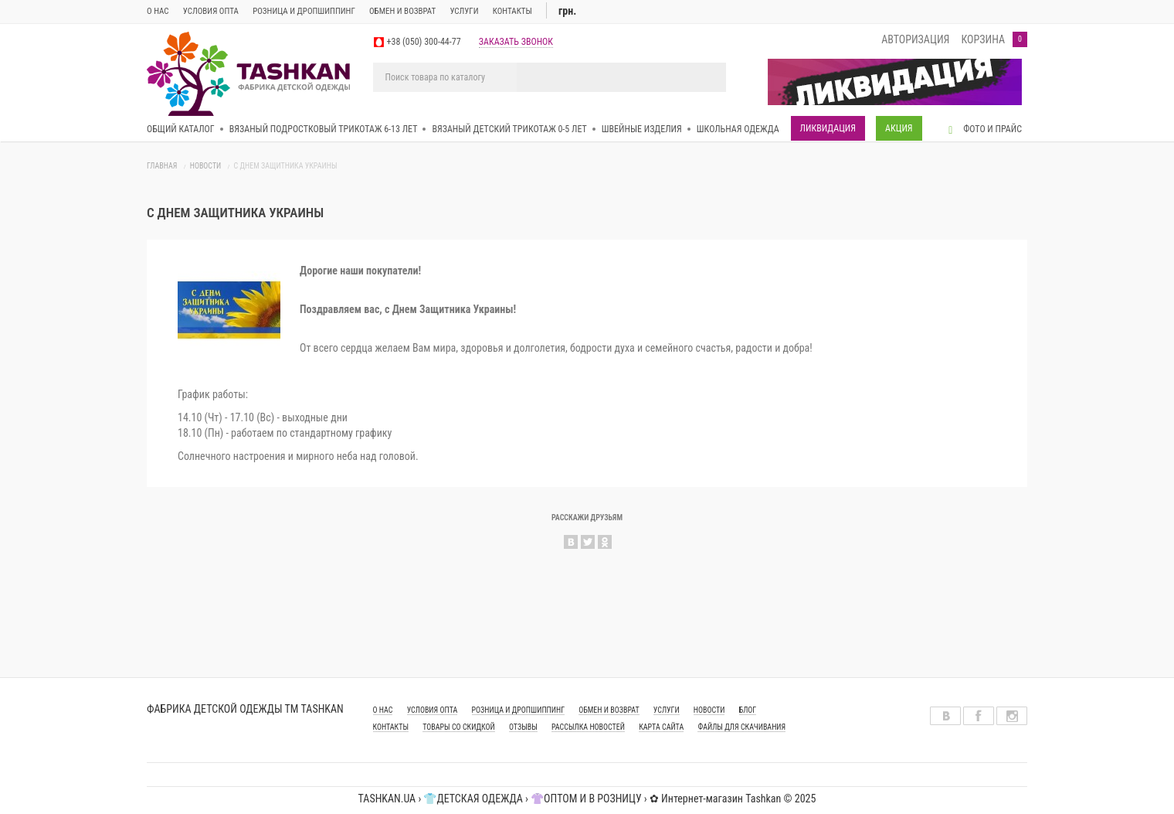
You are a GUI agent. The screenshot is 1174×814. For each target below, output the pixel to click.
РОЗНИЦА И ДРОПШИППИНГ (518, 710)
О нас (158, 11)
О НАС (383, 710)
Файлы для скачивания (741, 727)
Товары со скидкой (458, 727)
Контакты (512, 11)
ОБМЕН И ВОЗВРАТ (402, 11)
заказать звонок (516, 41)
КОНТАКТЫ (391, 727)
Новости (206, 166)
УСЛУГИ (666, 710)
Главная (162, 166)
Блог (748, 710)
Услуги (464, 11)
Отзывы (523, 727)
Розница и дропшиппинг (304, 11)
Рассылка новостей (588, 727)
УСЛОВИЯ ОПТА (432, 710)
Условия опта (211, 11)
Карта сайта (661, 727)
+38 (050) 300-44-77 (424, 41)
